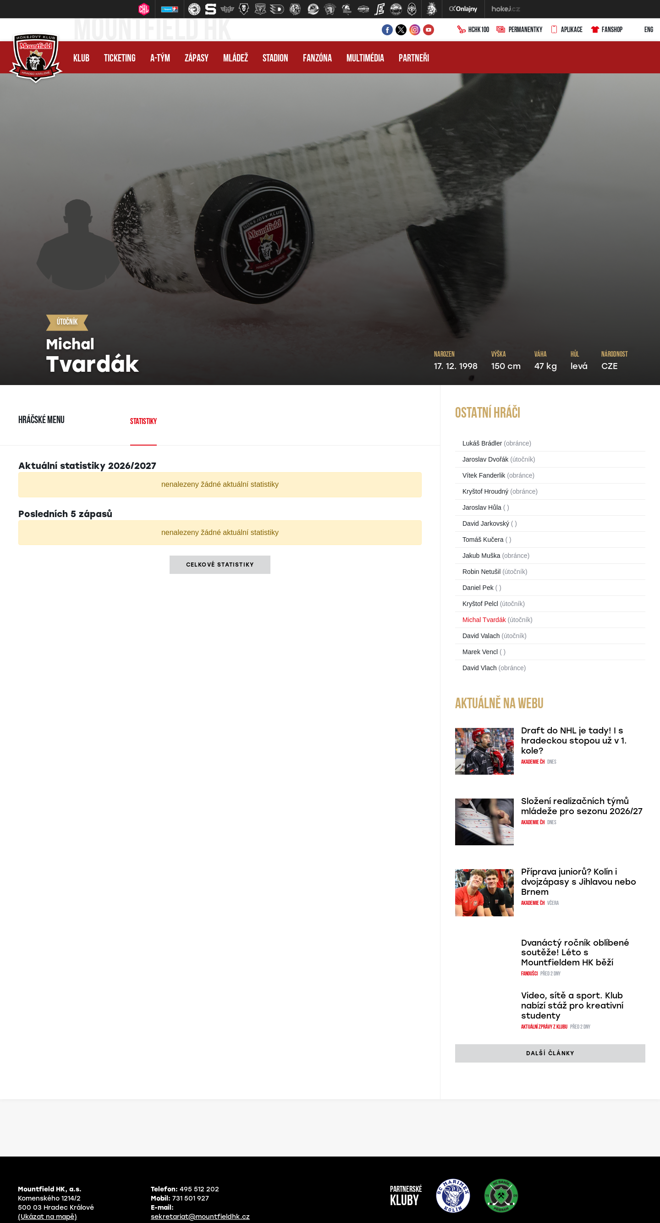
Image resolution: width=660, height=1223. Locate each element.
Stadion (275, 59)
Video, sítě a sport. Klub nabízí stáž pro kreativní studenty (572, 1006)
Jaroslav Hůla (481, 507)
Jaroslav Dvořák (485, 459)
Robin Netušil (481, 571)
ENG (641, 30)
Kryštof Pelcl (480, 603)
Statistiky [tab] (143, 422)
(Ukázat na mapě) (47, 1217)
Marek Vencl (480, 652)
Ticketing (120, 59)
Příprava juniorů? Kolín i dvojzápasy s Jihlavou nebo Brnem (578, 882)
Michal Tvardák (484, 619)
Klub (81, 59)
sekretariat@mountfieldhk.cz (200, 1217)
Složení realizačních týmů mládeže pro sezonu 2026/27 (582, 806)
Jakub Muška (481, 555)
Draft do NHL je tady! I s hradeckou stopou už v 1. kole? (574, 741)
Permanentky (519, 30)
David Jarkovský (485, 523)
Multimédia (365, 59)
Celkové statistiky (220, 565)
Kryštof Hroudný (485, 491)
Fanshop (606, 30)
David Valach (481, 635)
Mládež (235, 59)
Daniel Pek (478, 587)
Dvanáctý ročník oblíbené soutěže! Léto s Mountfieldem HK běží (575, 953)
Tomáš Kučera (482, 539)
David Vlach (479, 668)
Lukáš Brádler (482, 443)
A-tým (160, 59)
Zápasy (197, 59)
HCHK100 (473, 30)
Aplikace (566, 30)
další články (550, 1053)
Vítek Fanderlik (483, 475)
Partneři (414, 59)
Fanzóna (317, 59)
